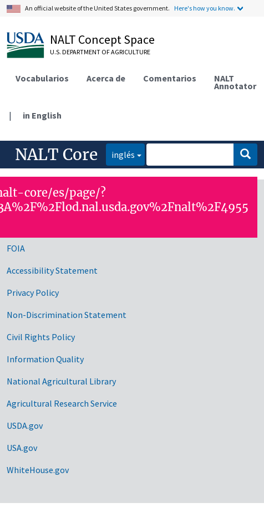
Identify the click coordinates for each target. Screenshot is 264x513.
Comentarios (169, 78)
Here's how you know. (204, 8)
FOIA (16, 248)
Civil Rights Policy (41, 336)
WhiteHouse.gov (38, 469)
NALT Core (56, 155)
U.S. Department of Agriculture (100, 52)
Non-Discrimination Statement (66, 314)
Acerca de (106, 78)
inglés (120, 153)
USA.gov (22, 447)
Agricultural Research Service (62, 403)
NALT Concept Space (102, 39)
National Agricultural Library (61, 381)
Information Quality (45, 359)
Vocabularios (42, 78)
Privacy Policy (33, 292)
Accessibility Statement (52, 270)
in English (42, 115)
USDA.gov (25, 425)
